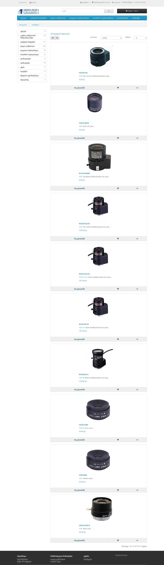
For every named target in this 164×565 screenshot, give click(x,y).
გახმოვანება (33, 63)
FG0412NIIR (84, 123)
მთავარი (23, 25)
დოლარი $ (22, 2)
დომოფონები (122, 18)
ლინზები (35, 25)
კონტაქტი (136, 18)
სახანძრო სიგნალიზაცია (103, 18)
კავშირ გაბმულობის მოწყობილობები (33, 36)
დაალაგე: (93, 37)
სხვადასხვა (33, 80)
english (32, 2)
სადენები (33, 71)
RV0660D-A (83, 374)
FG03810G (83, 73)
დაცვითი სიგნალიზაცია (79, 18)
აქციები (23, 18)
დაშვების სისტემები (38, 18)
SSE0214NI (83, 425)
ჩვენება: (127, 37)
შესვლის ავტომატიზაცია (33, 75)
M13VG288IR (84, 173)
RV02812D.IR (84, 223)
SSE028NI (83, 475)
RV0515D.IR (84, 324)
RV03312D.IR (84, 274)
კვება (33, 67)
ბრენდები (88, 559)
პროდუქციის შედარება (60, 34)
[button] (18, 36)
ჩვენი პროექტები (24, 561)
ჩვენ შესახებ (22, 559)
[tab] (32, 31)
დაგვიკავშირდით (57, 559)
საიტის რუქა (55, 561)
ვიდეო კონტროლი (58, 18)
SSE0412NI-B (84, 525)
